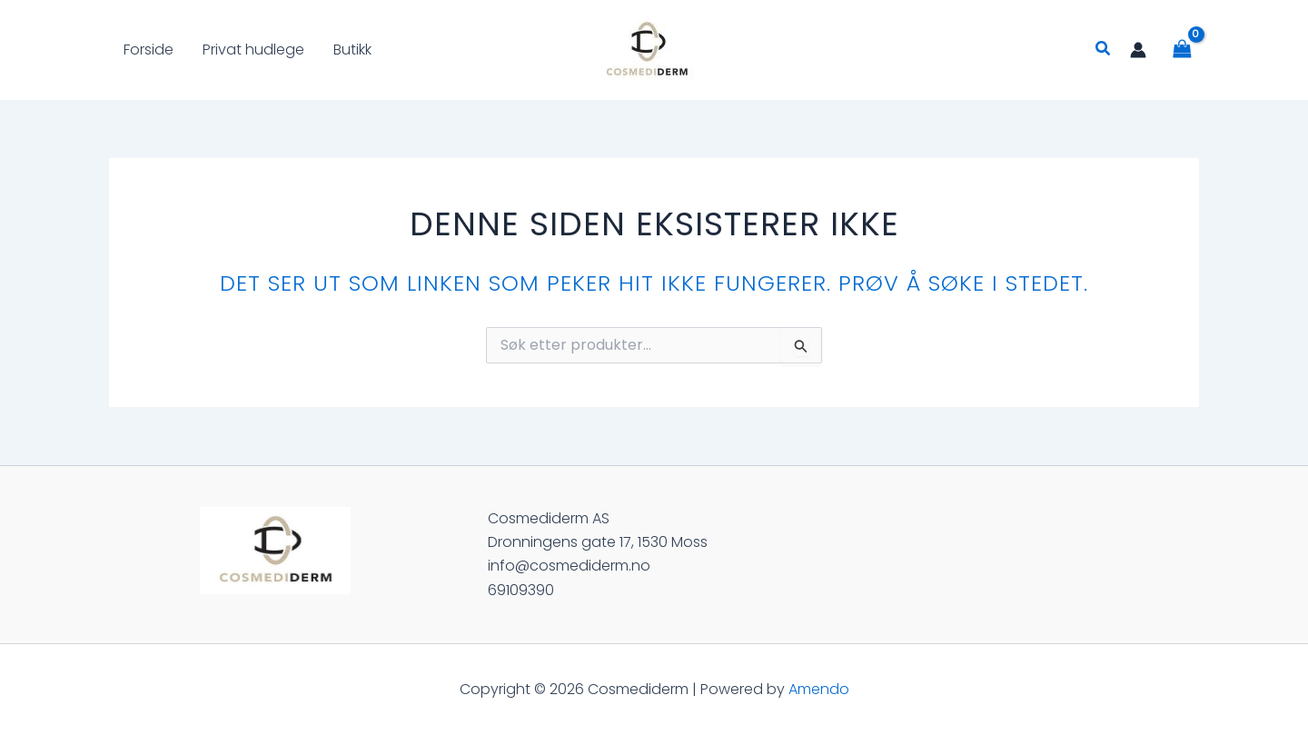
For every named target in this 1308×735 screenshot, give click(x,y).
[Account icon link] (1138, 50)
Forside (148, 49)
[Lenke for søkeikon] (1103, 50)
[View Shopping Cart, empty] (1181, 49)
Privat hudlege (253, 49)
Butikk (352, 49)
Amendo (818, 689)
